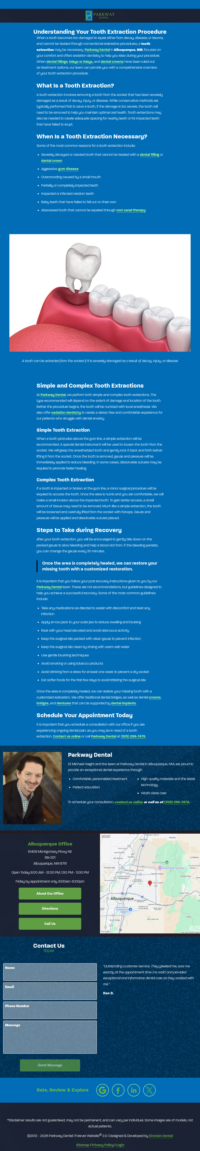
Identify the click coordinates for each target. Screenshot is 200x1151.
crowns (155, 697)
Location (76, 4)
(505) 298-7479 (133, 736)
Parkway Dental (53, 395)
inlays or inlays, (81, 61)
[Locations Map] (150, 883)
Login (120, 1145)
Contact (169, 4)
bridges (43, 703)
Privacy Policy (103, 1145)
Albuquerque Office (50, 844)
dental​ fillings (57, 61)
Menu (29, 4)
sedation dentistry (66, 412)
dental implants (123, 703)
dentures (64, 703)
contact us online (129, 802)
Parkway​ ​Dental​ (97, 50)
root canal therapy (131, 210)
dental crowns (112, 61)
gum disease (68, 169)
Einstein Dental (161, 1136)
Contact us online (67, 736)
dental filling (149, 154)
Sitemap (82, 1145)
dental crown (51, 160)
